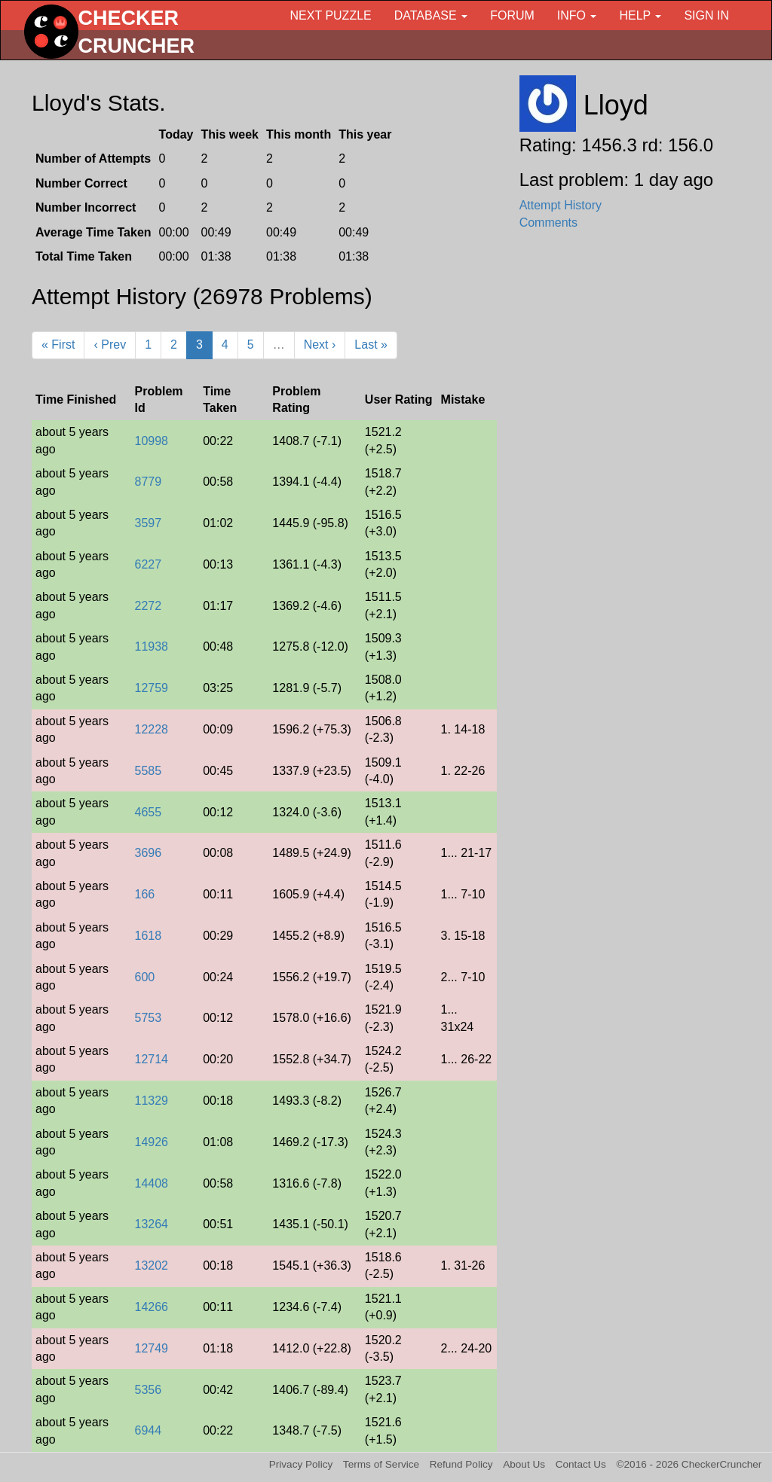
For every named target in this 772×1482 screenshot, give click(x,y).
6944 (147, 1430)
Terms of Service (381, 1464)
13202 (151, 1265)
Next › (320, 344)
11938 (151, 646)
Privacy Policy (301, 1464)
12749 (151, 1348)
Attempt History (560, 205)
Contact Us (581, 1464)
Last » (371, 344)
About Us (524, 1464)
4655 (147, 812)
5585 (147, 770)
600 (144, 977)
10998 (151, 441)
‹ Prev (109, 344)
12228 (151, 729)
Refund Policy (461, 1464)
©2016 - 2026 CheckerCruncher (689, 1464)
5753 (147, 1017)
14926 (151, 1142)
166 (144, 894)
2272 (147, 605)
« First (58, 344)
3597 (147, 523)
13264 (151, 1224)
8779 (147, 481)
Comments (548, 222)
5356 (147, 1389)
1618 (147, 935)
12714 (151, 1059)
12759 (151, 688)
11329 (151, 1100)
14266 (151, 1307)
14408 (151, 1183)
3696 (147, 852)
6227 (147, 564)
